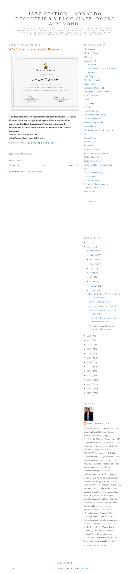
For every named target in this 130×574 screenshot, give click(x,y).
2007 (89, 393)
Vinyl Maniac (90, 191)
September (95, 259)
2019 (89, 340)
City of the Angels (92, 80)
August (93, 264)
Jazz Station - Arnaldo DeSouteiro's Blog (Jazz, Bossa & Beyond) (65, 18)
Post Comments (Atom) (31, 171)
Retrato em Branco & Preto (96, 153)
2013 (89, 366)
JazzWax (87, 107)
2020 (89, 335)
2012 (89, 371)
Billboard (88, 57)
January (93, 290)
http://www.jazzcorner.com (68, 568)
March (93, 281)
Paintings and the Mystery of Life (98, 130)
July (92, 268)
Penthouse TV (90, 145)
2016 (89, 353)
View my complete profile (98, 546)
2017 (89, 349)
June (92, 272)
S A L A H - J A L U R (93, 161)
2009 (89, 384)
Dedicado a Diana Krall (94, 87)
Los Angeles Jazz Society (95, 114)
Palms (86, 134)
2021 (89, 246)
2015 (89, 357)
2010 (89, 379)
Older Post (74, 165)
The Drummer (90, 176)
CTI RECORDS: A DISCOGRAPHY (100, 68)
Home (44, 165)
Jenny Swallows (91, 111)
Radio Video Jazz (91, 149)
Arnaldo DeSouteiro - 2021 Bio (103, 306)
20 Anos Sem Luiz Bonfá (100, 301)
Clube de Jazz (90, 84)
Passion (87, 141)
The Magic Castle (91, 180)
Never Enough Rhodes (94, 122)
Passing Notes (90, 138)
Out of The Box (91, 126)
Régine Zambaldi (91, 157)
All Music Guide (91, 53)
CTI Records (89, 72)
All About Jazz (90, 49)
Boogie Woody (90, 61)
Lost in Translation (92, 118)
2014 (89, 362)
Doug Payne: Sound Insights (96, 91)
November (95, 250)
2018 (89, 344)
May (92, 277)
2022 (89, 242)
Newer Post (14, 165)
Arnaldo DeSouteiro (99, 424)
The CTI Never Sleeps (93, 172)
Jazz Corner (89, 103)
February (94, 286)
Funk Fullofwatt (91, 95)
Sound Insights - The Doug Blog (98, 165)
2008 (89, 388)
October (93, 255)
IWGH (87, 99)
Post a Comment (16, 160)
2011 (89, 375)
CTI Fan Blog (90, 64)
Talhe (86, 168)
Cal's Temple (89, 76)
